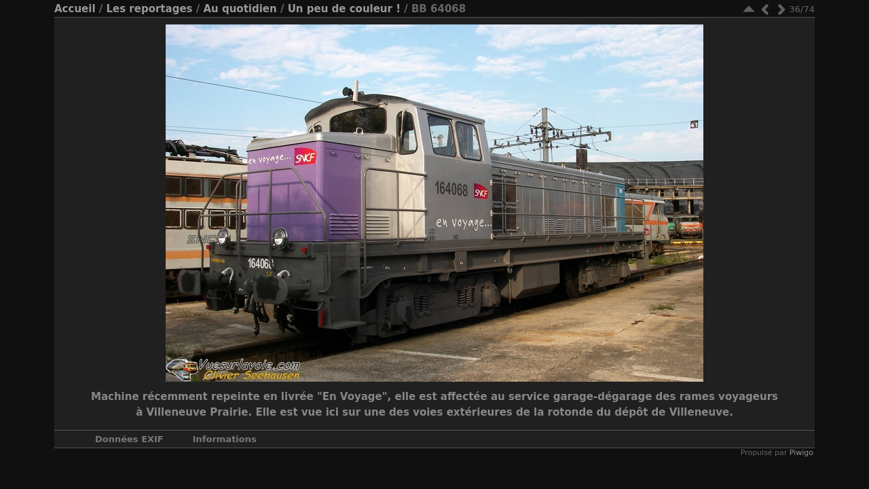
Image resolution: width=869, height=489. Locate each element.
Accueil (75, 9)
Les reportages (149, 9)
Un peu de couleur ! (344, 9)
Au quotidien (239, 9)
